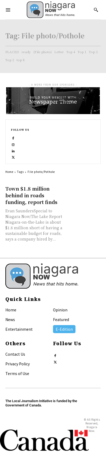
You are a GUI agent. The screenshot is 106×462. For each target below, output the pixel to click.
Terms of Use (17, 373)
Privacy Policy (17, 363)
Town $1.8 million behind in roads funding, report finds (31, 195)
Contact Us (15, 354)
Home (9, 172)
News (10, 319)
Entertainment (19, 329)
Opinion (60, 309)
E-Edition (64, 329)
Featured (61, 319)
